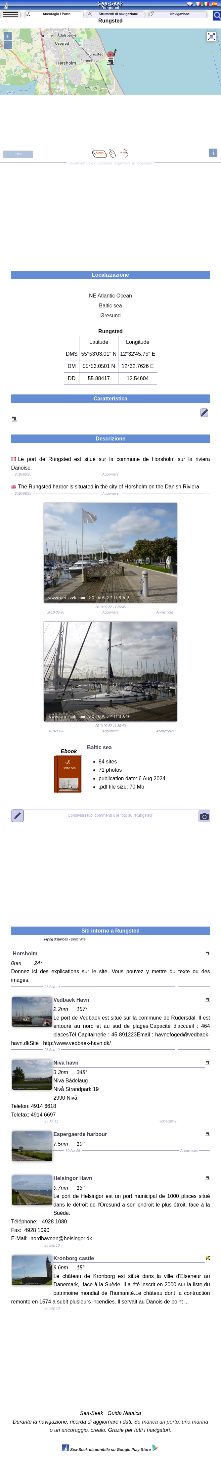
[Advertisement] (110, 214)
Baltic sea (110, 305)
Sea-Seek (110, 3)
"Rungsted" (111, 815)
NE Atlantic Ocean (110, 295)
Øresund (110, 315)
